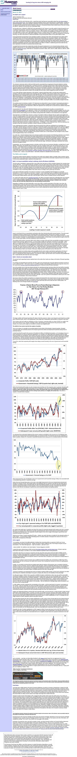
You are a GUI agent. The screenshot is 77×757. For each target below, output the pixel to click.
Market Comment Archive (6, 11)
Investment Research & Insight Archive (5, 14)
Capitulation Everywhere (33, 177)
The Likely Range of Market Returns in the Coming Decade (27, 728)
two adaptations (22, 110)
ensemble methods (21, 106)
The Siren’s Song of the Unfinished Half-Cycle (29, 265)
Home (2, 9)
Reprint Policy (15, 19)
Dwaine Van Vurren (22, 48)
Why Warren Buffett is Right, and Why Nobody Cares (46, 549)
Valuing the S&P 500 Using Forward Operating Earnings (52, 728)
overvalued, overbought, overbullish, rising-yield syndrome (39, 150)
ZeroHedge (35, 281)
